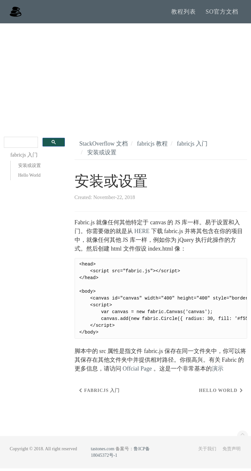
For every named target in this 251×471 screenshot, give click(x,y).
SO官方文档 (222, 13)
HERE (141, 233)
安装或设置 (29, 168)
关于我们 (207, 451)
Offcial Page (137, 371)
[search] (20, 145)
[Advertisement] (125, 74)
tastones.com (102, 451)
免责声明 (231, 451)
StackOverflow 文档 (103, 146)
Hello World (29, 177)
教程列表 (183, 13)
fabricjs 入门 (192, 146)
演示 (217, 371)
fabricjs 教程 (152, 146)
